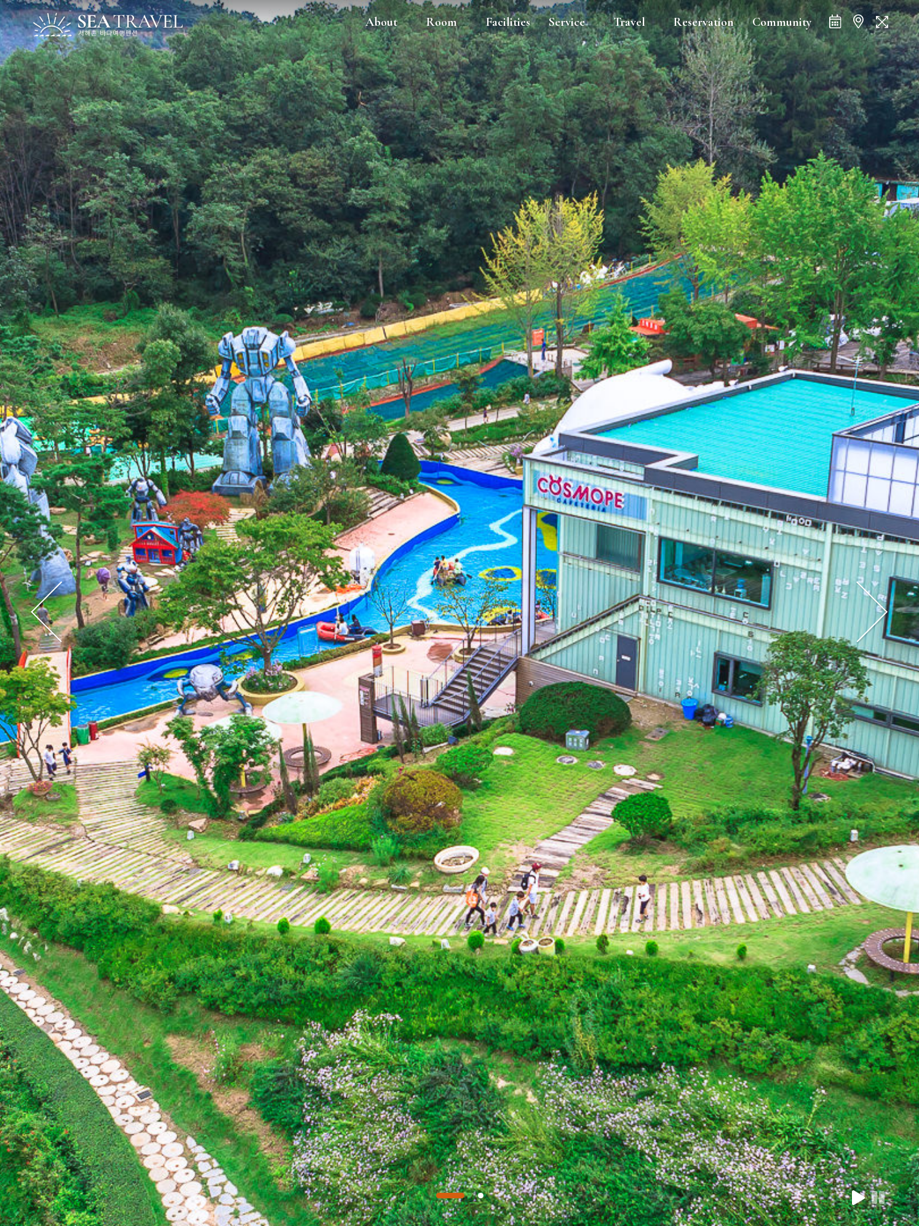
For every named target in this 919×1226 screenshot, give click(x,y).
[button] (450, 1195)
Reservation (704, 22)
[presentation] (47, 613)
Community (781, 22)
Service (567, 22)
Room (441, 22)
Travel (629, 22)
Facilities (508, 22)
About (381, 22)
